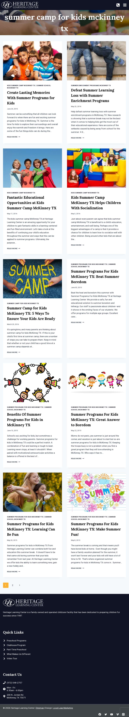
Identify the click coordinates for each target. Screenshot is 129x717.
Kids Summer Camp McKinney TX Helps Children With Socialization (96, 202)
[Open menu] (125, 5)
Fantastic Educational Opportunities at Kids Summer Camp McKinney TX (31, 202)
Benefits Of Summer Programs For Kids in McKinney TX (25, 419)
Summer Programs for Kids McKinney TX (89, 264)
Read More (13, 137)
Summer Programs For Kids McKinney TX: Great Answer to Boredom (95, 419)
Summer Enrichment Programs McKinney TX (91, 85)
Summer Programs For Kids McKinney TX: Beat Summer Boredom (95, 276)
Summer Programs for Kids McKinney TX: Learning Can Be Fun (31, 529)
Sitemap (40, 708)
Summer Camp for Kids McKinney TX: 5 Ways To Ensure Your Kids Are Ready (31, 313)
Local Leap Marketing (63, 708)
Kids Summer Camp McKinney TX (21, 85)
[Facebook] (99, 714)
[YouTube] (111, 714)
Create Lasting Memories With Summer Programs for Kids (31, 97)
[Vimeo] (117, 714)
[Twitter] (105, 714)
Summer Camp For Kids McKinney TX (23, 303)
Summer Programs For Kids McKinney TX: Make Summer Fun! (96, 529)
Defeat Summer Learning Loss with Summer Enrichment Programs (92, 95)
